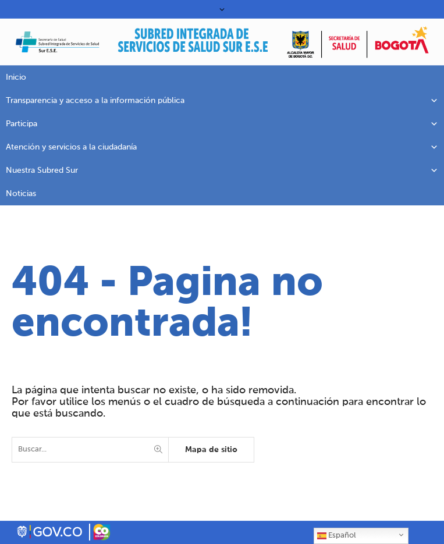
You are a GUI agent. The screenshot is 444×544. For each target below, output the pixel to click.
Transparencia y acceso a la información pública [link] (222, 100)
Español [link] (336, 536)
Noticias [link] (21, 194)
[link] (192, 45)
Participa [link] (222, 124)
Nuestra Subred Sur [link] (222, 170)
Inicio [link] (16, 77)
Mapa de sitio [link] (211, 450)
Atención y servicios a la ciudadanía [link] (222, 147)
